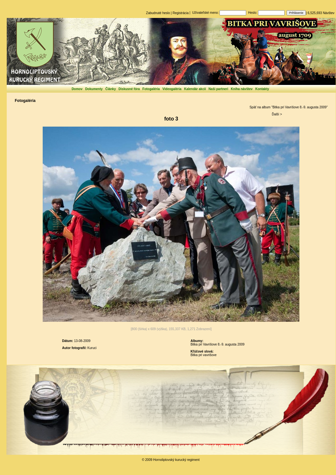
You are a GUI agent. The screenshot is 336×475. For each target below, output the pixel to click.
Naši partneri (218, 89)
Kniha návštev (242, 89)
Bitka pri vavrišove (204, 355)
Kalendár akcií (195, 89)
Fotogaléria (151, 89)
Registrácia (181, 13)
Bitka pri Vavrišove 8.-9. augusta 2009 (218, 344)
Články (110, 89)
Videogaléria (171, 89)
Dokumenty (93, 89)
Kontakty (262, 89)
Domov (77, 89)
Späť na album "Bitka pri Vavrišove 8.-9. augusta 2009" (288, 107)
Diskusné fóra (129, 89)
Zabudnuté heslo (158, 13)
